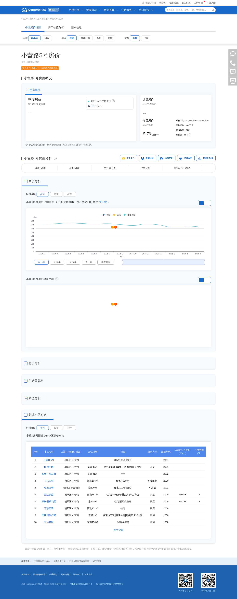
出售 (134, 38)
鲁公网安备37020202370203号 (109, 584)
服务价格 (186, 2)
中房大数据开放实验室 (79, 561)
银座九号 (48, 487)
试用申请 (199, 2)
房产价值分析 (56, 27)
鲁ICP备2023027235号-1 (81, 584)
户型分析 (145, 168)
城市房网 (97, 561)
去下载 (103, 202)
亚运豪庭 (48, 494)
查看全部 (118, 529)
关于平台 (25, 574)
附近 (47, 38)
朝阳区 (45, 19)
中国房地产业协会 (42, 561)
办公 (98, 38)
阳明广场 (48, 467)
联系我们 (53, 574)
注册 (153, 2)
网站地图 (65, 574)
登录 (147, 2)
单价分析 (40, 168)
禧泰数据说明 (39, 574)
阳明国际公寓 (49, 515)
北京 (54, 10)
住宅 (71, 38)
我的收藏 (174, 2)
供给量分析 (110, 168)
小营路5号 (49, 460)
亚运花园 (48, 522)
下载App (211, 2)
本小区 (34, 38)
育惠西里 (48, 508)
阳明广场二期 (49, 474)
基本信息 (76, 27)
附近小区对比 (182, 168)
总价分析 (74, 168)
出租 (146, 38)
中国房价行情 (27, 19)
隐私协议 (88, 574)
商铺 (110, 38)
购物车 (162, 2)
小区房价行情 (33, 27)
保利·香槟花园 (49, 501)
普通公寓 (85, 38)
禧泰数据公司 (60, 561)
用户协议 (77, 574)
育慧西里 (48, 480)
